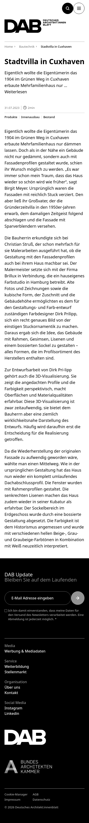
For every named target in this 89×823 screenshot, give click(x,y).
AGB (35, 794)
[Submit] (78, 598)
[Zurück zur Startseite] (35, 26)
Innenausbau (30, 116)
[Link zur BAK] (44, 766)
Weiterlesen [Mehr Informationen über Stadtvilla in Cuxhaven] (15, 91)
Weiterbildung (16, 666)
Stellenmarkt (15, 671)
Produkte (10, 116)
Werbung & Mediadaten (24, 651)
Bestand (49, 116)
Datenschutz (41, 799)
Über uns (12, 687)
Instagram (13, 708)
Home (8, 46)
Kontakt (11, 692)
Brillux (10, 275)
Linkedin (11, 713)
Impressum (12, 799)
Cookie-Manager (16, 794)
